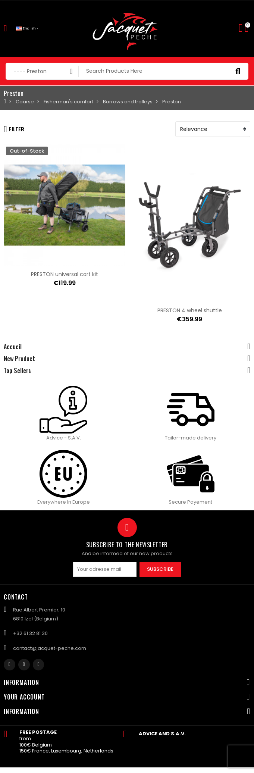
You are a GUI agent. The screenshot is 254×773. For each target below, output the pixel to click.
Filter (14, 129)
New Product (19, 358)
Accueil (13, 346)
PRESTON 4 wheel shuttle (189, 310)
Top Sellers (17, 370)
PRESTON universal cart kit (64, 274)
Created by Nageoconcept (126, 769)
